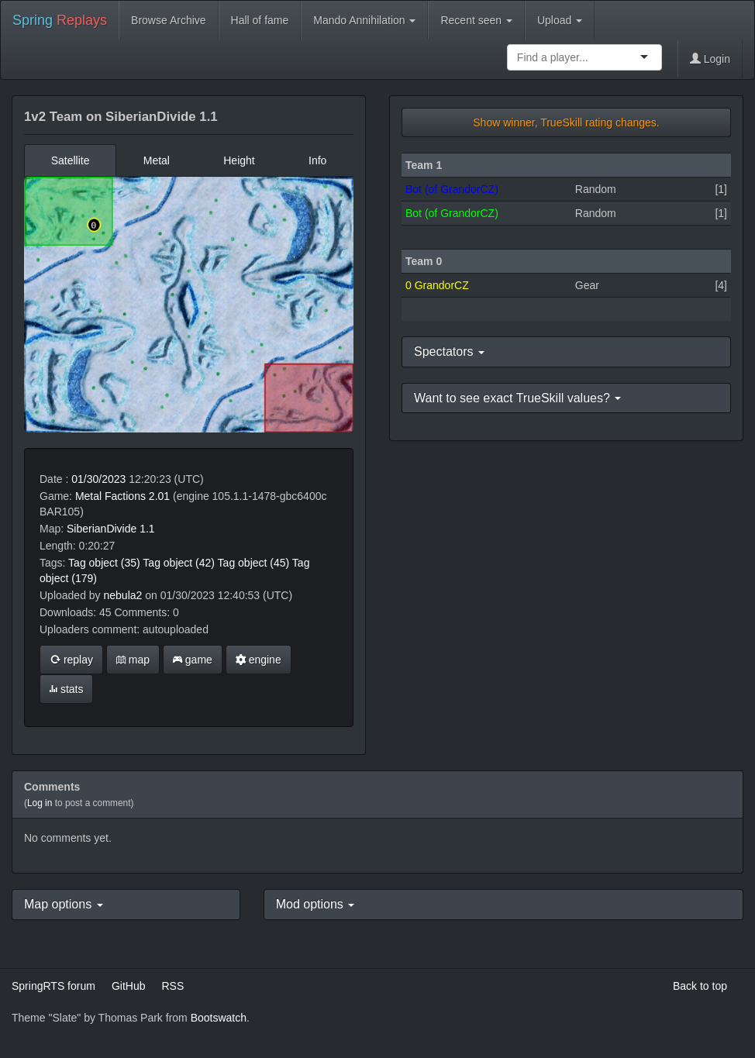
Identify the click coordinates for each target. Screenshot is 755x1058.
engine (258, 659)
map (133, 659)
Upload (559, 20)
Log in (39, 803)
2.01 (159, 496)
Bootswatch (218, 1017)
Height (238, 160)
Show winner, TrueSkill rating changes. (566, 122)
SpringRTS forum (53, 986)
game (192, 659)
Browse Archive (168, 20)
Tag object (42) (179, 563)
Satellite (70, 160)
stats (66, 689)
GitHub (129, 986)
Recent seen (476, 20)
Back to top (700, 986)
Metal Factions (110, 496)
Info (317, 160)
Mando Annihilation (364, 20)
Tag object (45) (254, 563)
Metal (156, 160)
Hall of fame (260, 20)
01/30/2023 (98, 479)
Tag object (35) (104, 563)
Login (710, 59)
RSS (172, 986)
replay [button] (71, 659)
